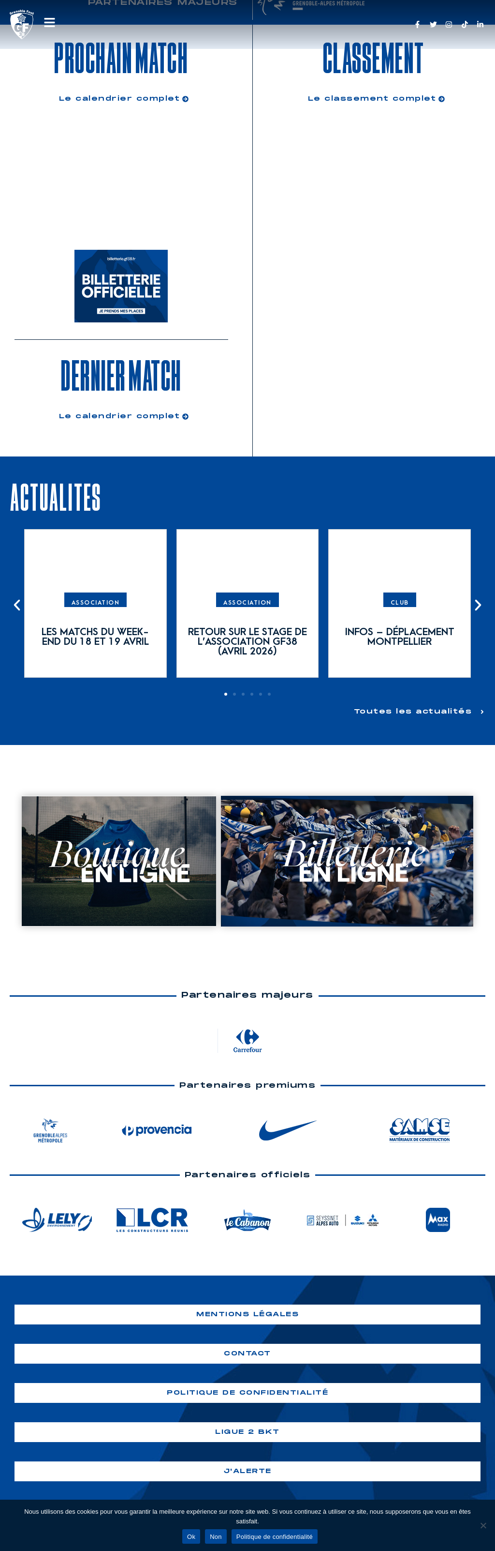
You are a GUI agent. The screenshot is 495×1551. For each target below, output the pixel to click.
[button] (17, 605)
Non (216, 1536)
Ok (191, 1536)
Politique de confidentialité (274, 1536)
